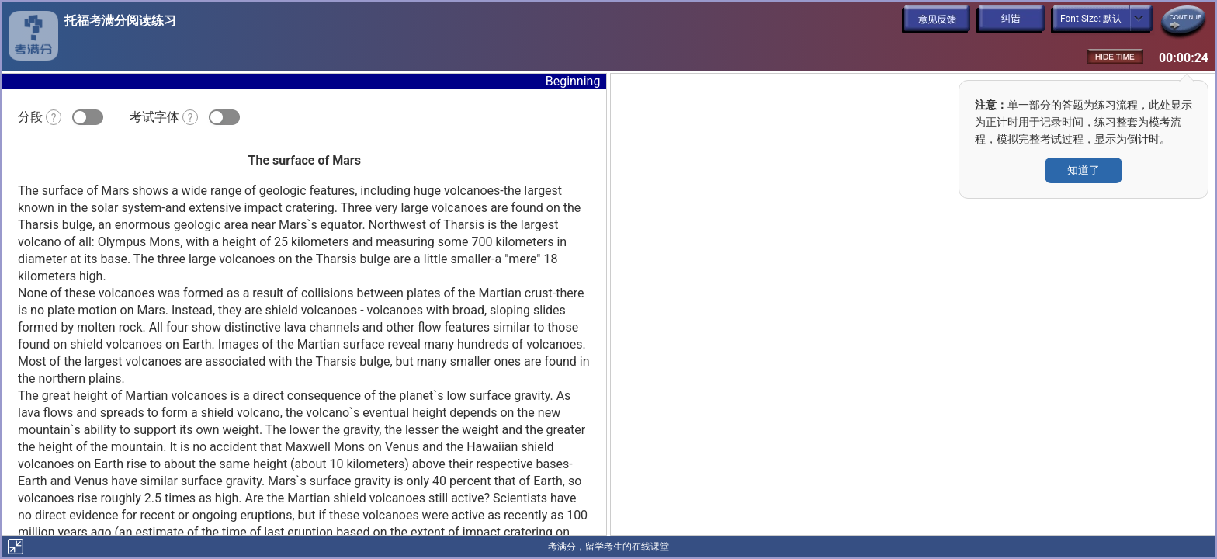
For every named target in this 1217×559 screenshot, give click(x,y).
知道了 (1083, 170)
